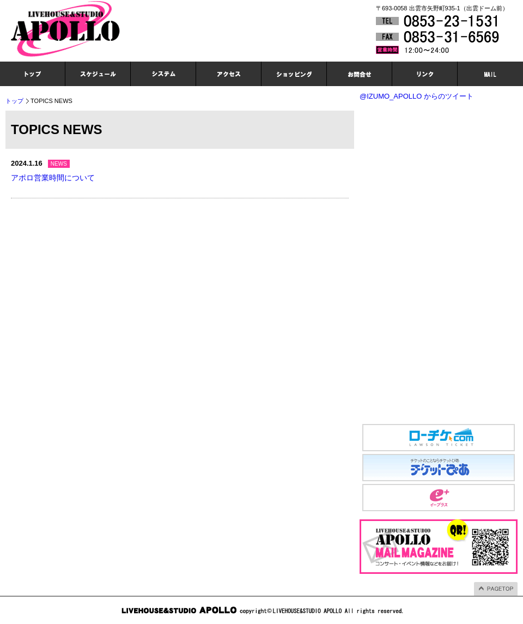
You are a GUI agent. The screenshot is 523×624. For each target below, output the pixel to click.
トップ (14, 101)
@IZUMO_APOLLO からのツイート (416, 96)
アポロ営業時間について (53, 177)
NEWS (59, 164)
